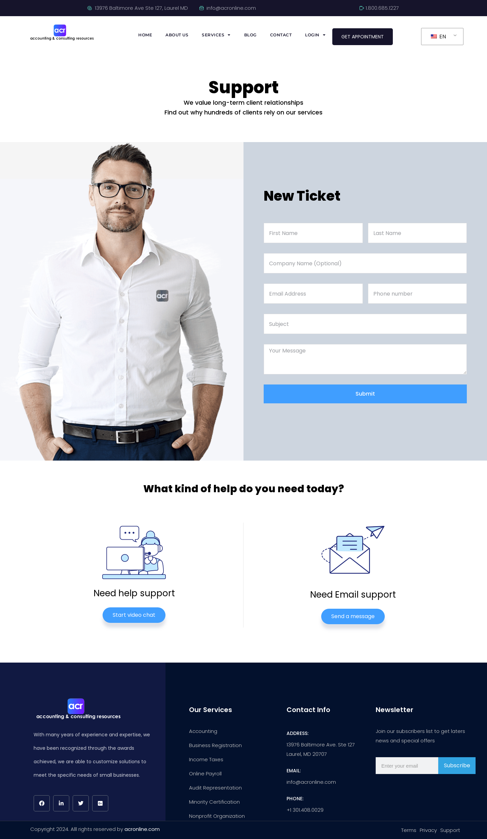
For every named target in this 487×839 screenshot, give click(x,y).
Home (145, 34)
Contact (281, 34)
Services (216, 35)
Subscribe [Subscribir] (457, 765)
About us (176, 34)
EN (438, 36)
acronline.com (142, 829)
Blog (250, 34)
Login (315, 35)
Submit (365, 394)
